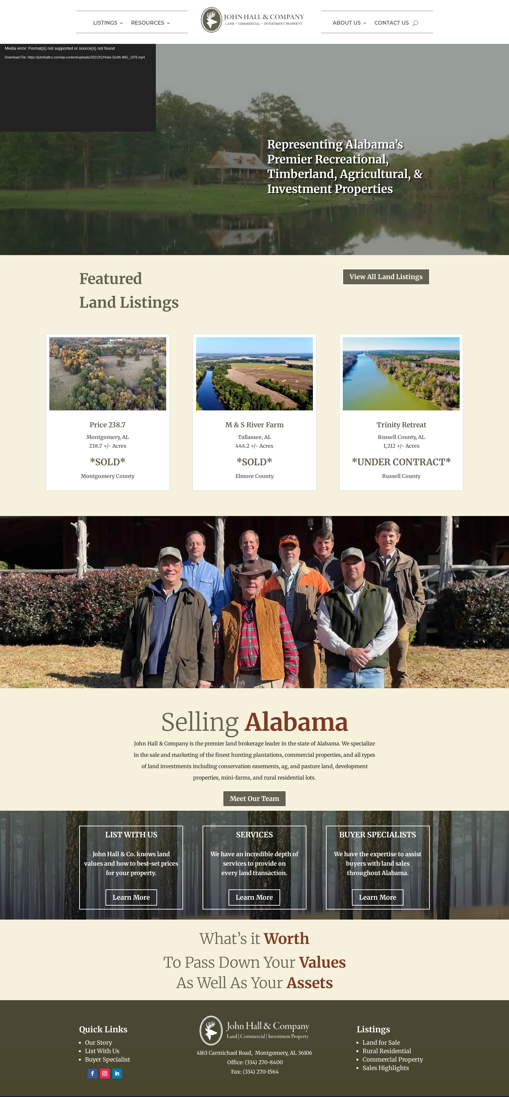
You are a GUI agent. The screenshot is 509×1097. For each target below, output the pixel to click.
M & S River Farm (254, 424)
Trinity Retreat (401, 424)
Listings (105, 23)
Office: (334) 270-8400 (255, 1062)
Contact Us (391, 23)
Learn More (131, 897)
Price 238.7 (108, 424)
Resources (147, 23)
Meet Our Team (254, 798)
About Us (347, 23)
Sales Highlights (386, 1068)
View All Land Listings (386, 277)
